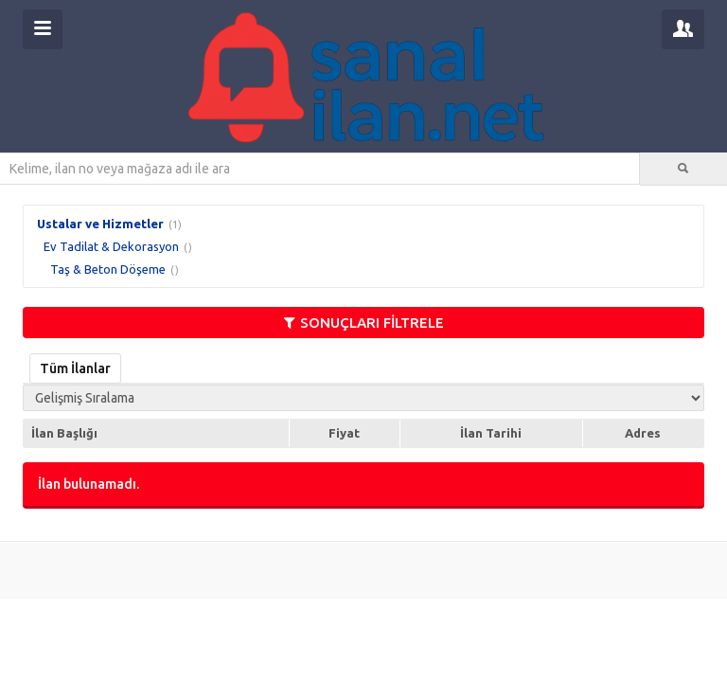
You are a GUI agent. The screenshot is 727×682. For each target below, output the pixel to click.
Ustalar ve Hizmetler (100, 223)
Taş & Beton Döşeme (108, 269)
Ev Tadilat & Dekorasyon (111, 246)
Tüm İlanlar (75, 368)
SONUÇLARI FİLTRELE (364, 322)
